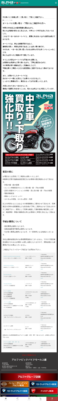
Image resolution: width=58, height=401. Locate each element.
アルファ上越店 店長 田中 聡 (11, 342)
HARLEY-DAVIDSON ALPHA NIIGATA (12, 256)
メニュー (29, 398)
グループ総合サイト (29, 355)
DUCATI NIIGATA (7, 274)
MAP (42, 260)
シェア (17, 398)
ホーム (6, 398)
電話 (40, 398)
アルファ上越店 (7, 302)
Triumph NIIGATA (8, 283)
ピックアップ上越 (8, 20)
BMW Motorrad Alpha (9, 265)
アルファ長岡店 (7, 291)
